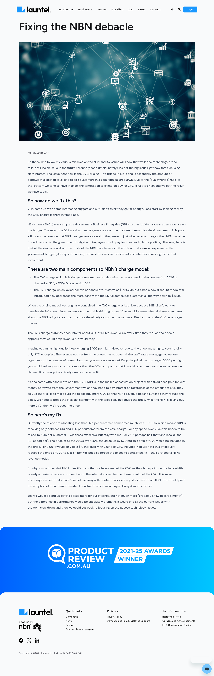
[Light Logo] (34, 9)
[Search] (179, 9)
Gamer (102, 9)
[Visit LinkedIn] (37, 640)
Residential (66, 9)
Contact (155, 9)
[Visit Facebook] (21, 640)
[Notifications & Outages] (172, 9)
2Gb (130, 9)
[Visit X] (29, 640)
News (141, 9)
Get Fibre (117, 9)
